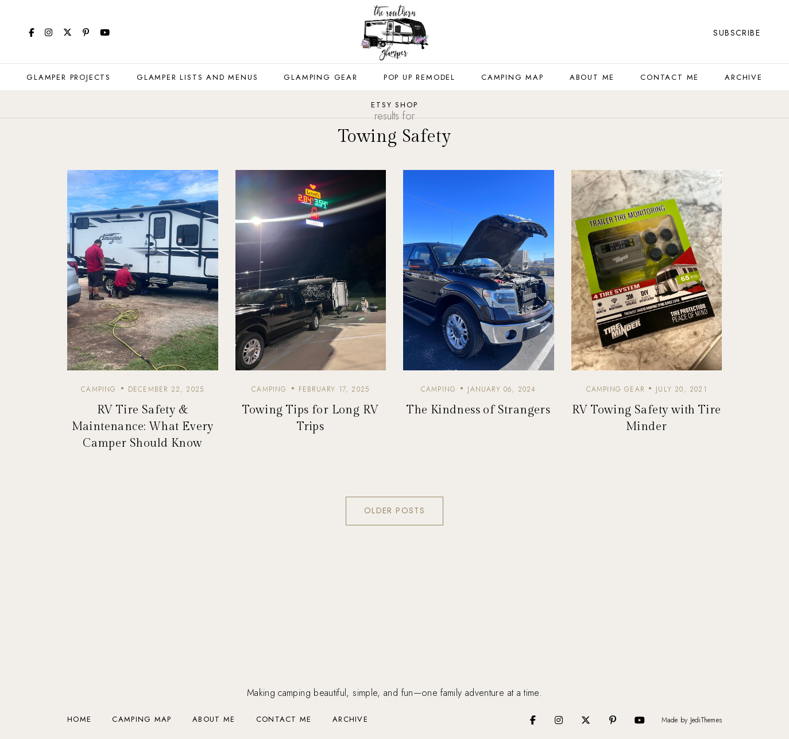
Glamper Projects (68, 77)
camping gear (615, 389)
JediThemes (706, 720)
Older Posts (394, 510)
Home (79, 719)
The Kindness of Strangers (478, 410)
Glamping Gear (320, 77)
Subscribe (736, 32)
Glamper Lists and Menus (197, 77)
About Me (592, 77)
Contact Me (669, 77)
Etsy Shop (394, 104)
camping (98, 389)
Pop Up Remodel (419, 77)
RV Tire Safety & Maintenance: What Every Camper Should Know (143, 426)
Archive (744, 77)
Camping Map (512, 77)
